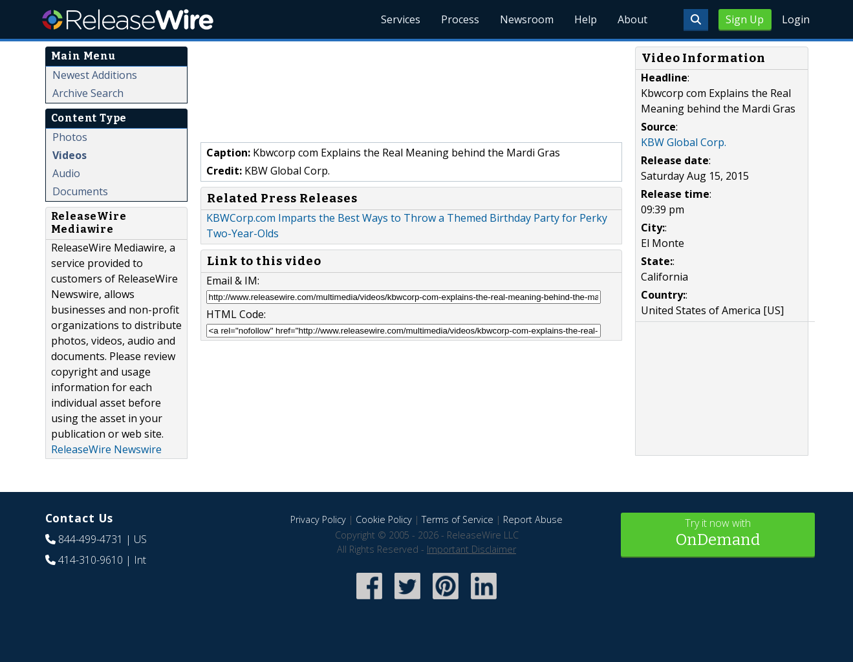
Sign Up (745, 19)
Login (796, 19)
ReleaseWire (128, 19)
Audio (66, 173)
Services (400, 19)
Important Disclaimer (471, 549)
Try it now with (718, 533)
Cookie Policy (384, 519)
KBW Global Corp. (683, 142)
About (632, 19)
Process (460, 19)
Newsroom (527, 19)
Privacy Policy (318, 519)
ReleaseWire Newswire (106, 449)
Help (585, 19)
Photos (69, 137)
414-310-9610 (90, 560)
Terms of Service (457, 519)
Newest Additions (94, 75)
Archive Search (88, 93)
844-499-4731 (90, 539)
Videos (69, 155)
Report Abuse (533, 519)
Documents (80, 191)
